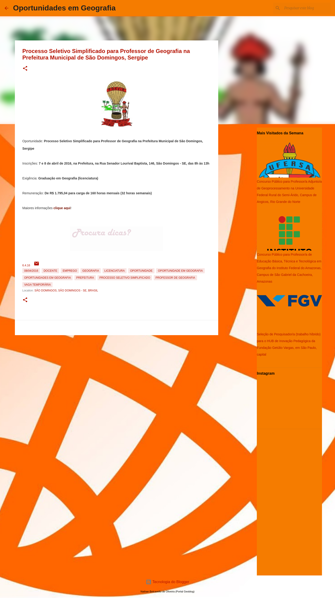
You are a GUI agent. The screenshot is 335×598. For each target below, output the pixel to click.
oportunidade (141, 270)
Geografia (90, 270)
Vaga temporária (37, 284)
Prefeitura (85, 277)
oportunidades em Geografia (47, 277)
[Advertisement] (116, 369)
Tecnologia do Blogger (167, 582)
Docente (50, 270)
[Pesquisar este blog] (306, 8)
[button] (25, 69)
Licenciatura (114, 270)
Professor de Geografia (175, 277)
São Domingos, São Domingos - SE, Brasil (66, 290)
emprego (70, 270)
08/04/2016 (31, 270)
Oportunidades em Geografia (64, 8)
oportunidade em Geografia (180, 270)
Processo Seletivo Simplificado (124, 277)
